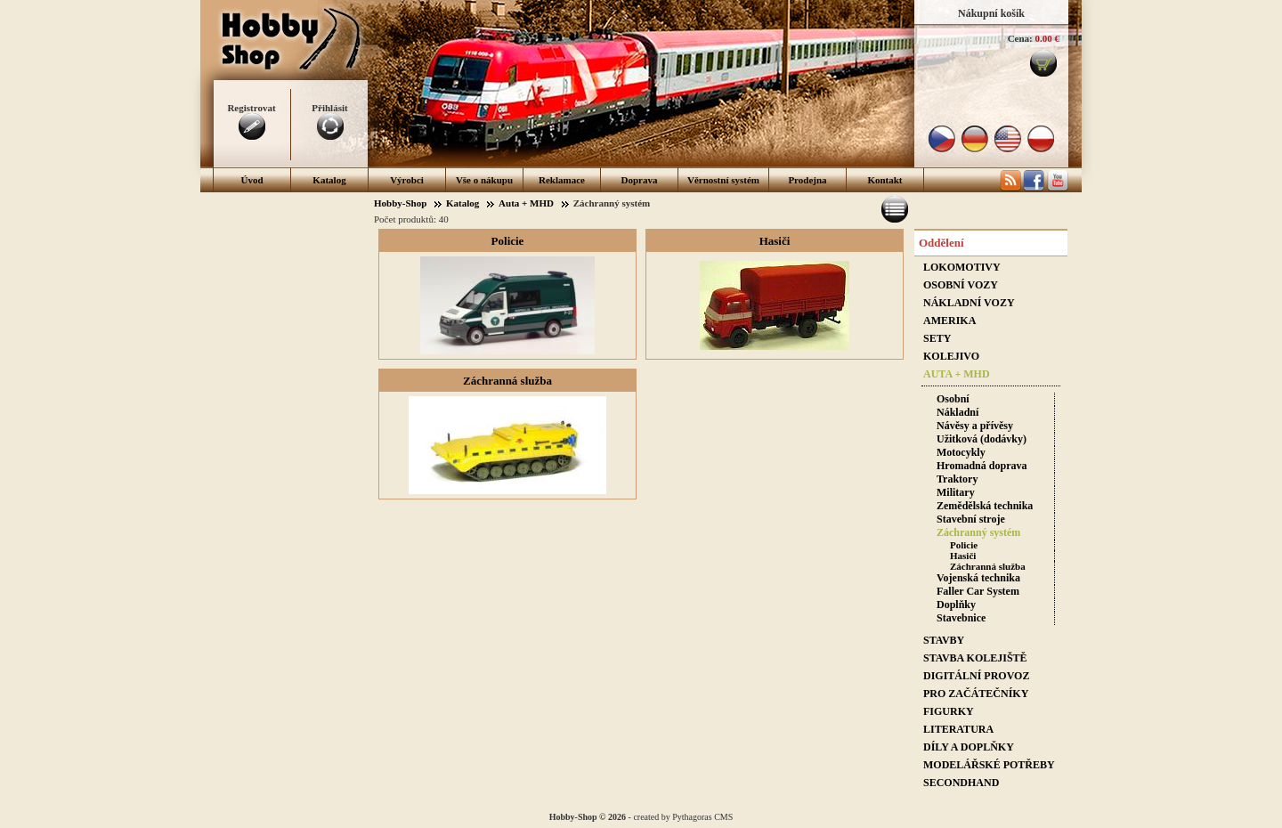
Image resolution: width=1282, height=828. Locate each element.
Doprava (639, 180)
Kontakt (884, 180)
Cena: (1020, 38)
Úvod (251, 180)
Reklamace (562, 180)
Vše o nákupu (484, 180)
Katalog (328, 180)
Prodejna (807, 180)
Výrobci (407, 180)
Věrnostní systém (723, 180)
